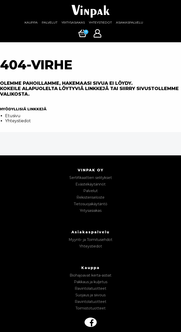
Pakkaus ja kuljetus (90, 282)
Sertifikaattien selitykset (90, 177)
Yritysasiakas (73, 22)
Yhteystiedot (100, 22)
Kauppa (31, 22)
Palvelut (49, 22)
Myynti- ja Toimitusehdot (90, 239)
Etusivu (13, 115)
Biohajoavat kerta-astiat (90, 275)
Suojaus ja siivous (90, 295)
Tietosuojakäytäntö (90, 204)
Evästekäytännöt (90, 184)
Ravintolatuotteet (90, 288)
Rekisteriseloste (90, 197)
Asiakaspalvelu (129, 22)
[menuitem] (31, 22)
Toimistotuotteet (90, 308)
